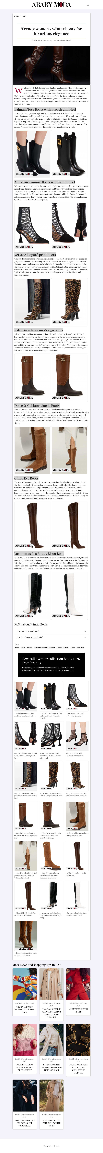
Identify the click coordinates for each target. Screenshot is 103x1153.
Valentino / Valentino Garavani (45, 648)
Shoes (24, 16)
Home (16, 16)
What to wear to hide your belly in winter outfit (24, 1067)
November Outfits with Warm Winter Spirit (51, 1123)
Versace (29, 648)
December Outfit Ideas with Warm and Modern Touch (51, 1067)
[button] (88, 4)
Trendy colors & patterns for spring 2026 (24, 1009)
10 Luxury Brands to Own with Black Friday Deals (24, 1123)
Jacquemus (80, 648)
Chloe (73, 648)
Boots (17, 648)
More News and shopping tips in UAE (36, 965)
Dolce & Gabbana (63, 648)
